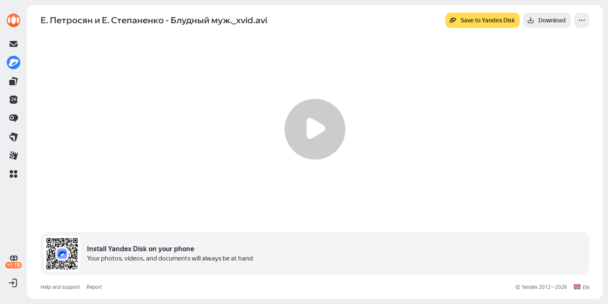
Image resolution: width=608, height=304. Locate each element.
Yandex (529, 287)
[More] (581, 20)
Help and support (60, 287)
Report (94, 287)
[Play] (315, 129)
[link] (13, 20)
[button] (13, 174)
